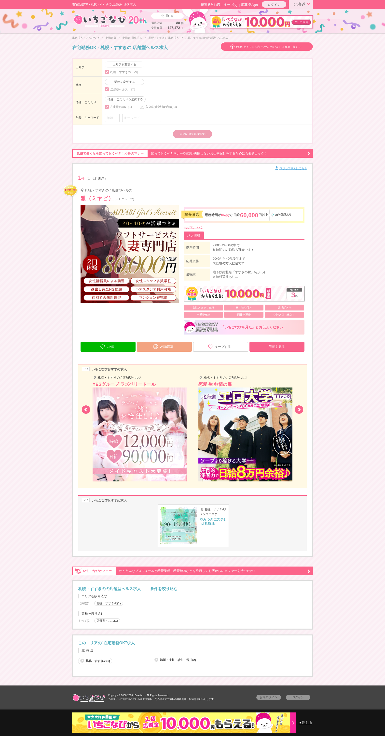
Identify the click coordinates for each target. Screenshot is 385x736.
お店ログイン (268, 697)
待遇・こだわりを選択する (125, 99)
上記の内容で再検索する (192, 133)
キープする (219, 346)
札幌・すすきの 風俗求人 (164, 37)
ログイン (274, 5)
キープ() (230, 5)
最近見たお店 (210, 5)
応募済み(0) (249, 5)
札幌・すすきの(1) (108, 603)
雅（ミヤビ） (97, 198)
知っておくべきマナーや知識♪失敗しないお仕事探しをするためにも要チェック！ (191, 153)
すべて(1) (84, 620)
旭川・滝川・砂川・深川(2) (175, 660)
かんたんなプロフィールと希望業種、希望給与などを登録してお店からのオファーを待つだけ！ (191, 571)
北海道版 (111, 37)
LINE (107, 346)
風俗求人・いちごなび (85, 37)
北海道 (303, 4)
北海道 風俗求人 (132, 37)
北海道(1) (84, 603)
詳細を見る (277, 347)
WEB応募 (163, 346)
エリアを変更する (124, 64)
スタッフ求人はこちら (290, 168)
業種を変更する (124, 82)
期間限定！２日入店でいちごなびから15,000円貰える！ (269, 46)
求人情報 (193, 235)
